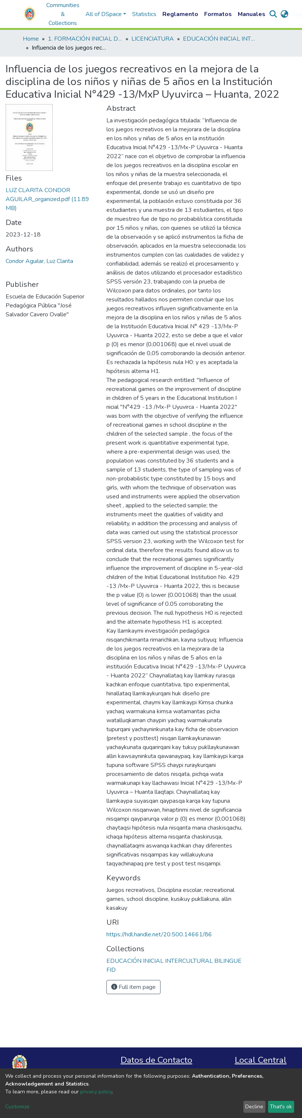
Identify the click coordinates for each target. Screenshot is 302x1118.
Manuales (251, 14)
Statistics (144, 14)
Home (31, 39)
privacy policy (96, 1091)
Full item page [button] (133, 987)
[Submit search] (273, 14)
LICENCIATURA (152, 39)
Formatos (218, 14)
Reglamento (180, 14)
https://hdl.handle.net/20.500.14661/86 (159, 934)
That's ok (281, 1106)
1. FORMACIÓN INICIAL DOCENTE (85, 39)
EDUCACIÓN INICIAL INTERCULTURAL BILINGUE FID (220, 39)
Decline (254, 1106)
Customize (17, 1106)
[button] (284, 14)
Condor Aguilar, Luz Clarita (39, 261)
